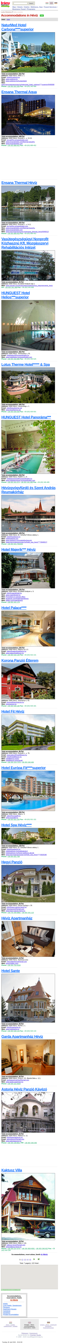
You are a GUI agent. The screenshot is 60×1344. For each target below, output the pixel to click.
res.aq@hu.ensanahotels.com (17, 140)
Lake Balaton (6, 12)
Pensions (6, 1307)
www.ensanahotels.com (14, 143)
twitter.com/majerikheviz (14, 600)
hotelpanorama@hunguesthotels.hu (19, 478)
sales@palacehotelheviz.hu (16, 651)
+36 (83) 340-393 (30, 1143)
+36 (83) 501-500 (13, 86)
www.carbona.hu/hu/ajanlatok (16, 81)
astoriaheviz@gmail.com (15, 1139)
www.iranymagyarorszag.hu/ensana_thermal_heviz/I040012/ (27, 232)
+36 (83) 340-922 (42, 1248)
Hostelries (6, 1313)
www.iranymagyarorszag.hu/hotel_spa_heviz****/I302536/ (26, 855)
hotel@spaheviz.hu (13, 537)
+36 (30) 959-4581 (28, 1248)
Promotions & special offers (15, 597)
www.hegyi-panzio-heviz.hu (15, 911)
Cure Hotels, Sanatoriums (12, 1305)
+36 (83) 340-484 (27, 762)
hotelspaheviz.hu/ (12, 538)
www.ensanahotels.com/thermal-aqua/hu (20, 142)
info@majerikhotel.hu (14, 593)
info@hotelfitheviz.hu (14, 757)
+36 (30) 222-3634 (14, 1084)
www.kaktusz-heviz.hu (13, 1247)
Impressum (33, 1333)
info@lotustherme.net (14, 408)
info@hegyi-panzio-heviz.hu (16, 907)
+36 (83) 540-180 (13, 706)
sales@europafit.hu (13, 816)
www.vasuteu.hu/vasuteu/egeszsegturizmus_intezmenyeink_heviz (29, 285)
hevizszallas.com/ (12, 963)
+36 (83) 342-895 (13, 359)
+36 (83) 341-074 (13, 482)
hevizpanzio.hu (11, 704)
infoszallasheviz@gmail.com (17, 961)
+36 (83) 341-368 (11, 287)
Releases (25, 1333)
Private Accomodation (11, 1314)
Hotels (5, 1304)
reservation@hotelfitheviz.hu (17, 755)
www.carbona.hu (12, 79)
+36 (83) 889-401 (13, 145)
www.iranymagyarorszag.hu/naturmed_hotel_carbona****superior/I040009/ (27, 84)
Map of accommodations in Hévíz (10, 1290)
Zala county (18, 12)
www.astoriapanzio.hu (13, 1141)
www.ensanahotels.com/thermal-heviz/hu (20, 228)
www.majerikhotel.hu (13, 595)
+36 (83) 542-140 (13, 655)
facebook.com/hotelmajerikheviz (17, 598)
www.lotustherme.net (13, 410)
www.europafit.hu (12, 818)
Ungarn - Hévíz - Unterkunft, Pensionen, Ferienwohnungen (48, 1326)
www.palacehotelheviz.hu (15, 653)
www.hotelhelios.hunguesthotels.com (19, 357)
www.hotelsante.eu (12, 1029)
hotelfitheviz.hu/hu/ (12, 758)
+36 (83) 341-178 (13, 602)
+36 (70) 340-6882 (14, 913)
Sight (8, 19)
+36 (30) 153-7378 (14, 762)
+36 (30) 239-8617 (14, 1143)
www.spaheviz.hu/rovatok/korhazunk (19, 540)
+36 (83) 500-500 (13, 412)
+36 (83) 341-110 (27, 913)
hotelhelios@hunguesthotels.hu (18, 355)
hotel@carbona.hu (13, 77)
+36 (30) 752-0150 (14, 965)
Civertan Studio (35, 1335)
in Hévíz (44, 1254)
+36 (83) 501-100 (13, 819)
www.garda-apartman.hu (14, 1082)
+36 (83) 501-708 (13, 856)
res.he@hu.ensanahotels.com (17, 226)
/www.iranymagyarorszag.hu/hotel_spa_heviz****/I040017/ (26, 542)
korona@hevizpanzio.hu (15, 702)
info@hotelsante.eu (13, 1027)
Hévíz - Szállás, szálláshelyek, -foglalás (10, 1325)
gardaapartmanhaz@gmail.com (18, 1080)
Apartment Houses (9, 1309)
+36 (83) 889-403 (13, 233)
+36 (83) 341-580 (27, 482)
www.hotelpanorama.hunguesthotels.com (20, 480)
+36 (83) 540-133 (13, 1031)
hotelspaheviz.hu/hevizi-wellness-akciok (20, 853)
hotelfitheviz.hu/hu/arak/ (14, 760)
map (42, 15)
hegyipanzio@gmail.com (15, 909)
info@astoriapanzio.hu (15, 1137)
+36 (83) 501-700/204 (15, 544)
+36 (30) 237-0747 (14, 1248)
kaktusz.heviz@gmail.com (16, 1245)
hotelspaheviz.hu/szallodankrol (17, 851)
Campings (6, 1311)
